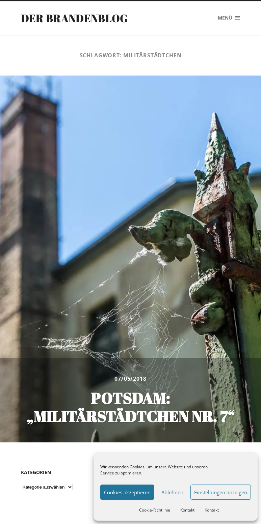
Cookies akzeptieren (127, 492)
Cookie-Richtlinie (154, 510)
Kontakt (187, 510)
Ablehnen (172, 492)
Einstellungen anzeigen (220, 492)
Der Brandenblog (74, 18)
